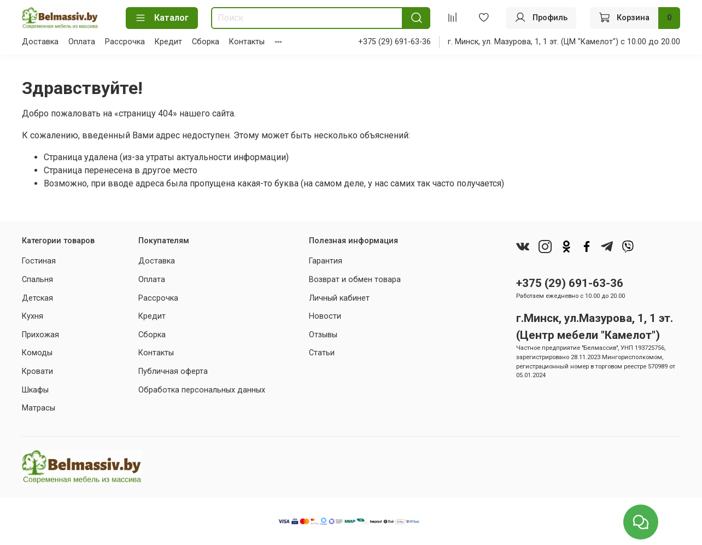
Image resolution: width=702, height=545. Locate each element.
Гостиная (39, 261)
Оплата (81, 41)
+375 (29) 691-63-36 (394, 41)
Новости (325, 316)
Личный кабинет (339, 298)
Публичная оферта (173, 371)
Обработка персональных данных (201, 390)
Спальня (37, 279)
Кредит (168, 41)
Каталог (162, 18)
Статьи (322, 353)
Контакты (247, 41)
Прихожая (40, 334)
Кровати (37, 371)
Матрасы (38, 408)
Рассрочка (125, 41)
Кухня (32, 316)
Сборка (205, 41)
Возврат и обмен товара (355, 279)
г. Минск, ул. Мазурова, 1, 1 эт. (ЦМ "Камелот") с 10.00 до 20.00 (564, 41)
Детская (37, 298)
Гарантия (325, 261)
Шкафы (35, 390)
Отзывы (323, 334)
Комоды (37, 353)
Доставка (40, 41)
